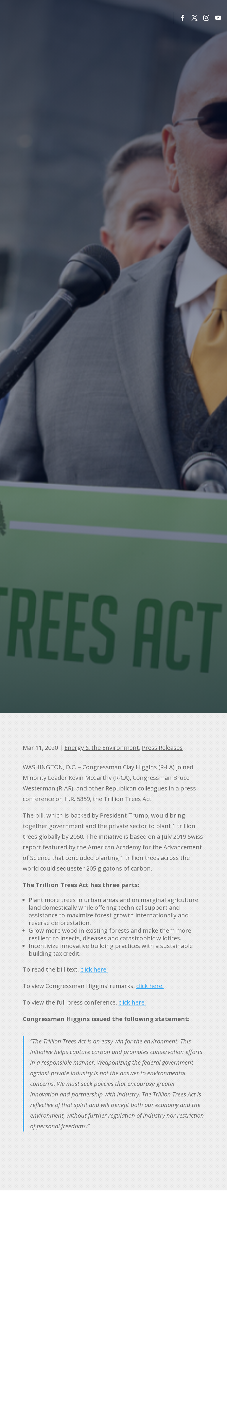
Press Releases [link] (162, 748)
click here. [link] (94, 969)
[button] (183, 18)
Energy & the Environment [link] (101, 748)
